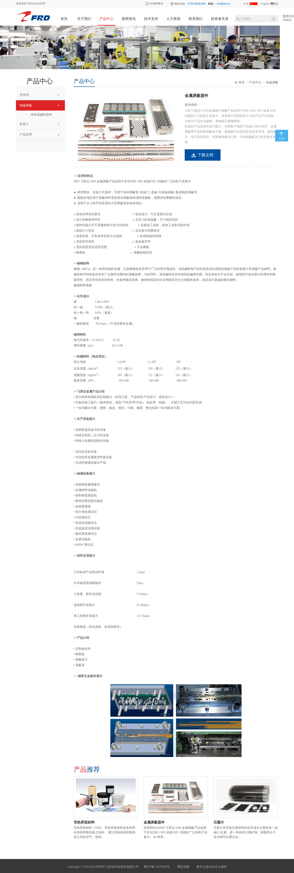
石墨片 (219, 822)
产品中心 (255, 82)
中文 (246, 3)
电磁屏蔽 (272, 82)
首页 (64, 19)
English (265, 3)
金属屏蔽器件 (154, 822)
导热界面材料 (84, 822)
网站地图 (183, 866)
